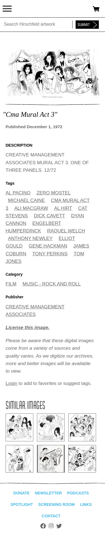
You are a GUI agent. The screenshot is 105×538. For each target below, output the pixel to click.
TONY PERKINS (49, 253)
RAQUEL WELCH (66, 231)
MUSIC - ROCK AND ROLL (51, 284)
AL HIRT (63, 208)
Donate (21, 493)
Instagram (51, 526)
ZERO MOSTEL (54, 193)
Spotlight (21, 504)
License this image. (28, 327)
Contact (51, 516)
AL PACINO (18, 193)
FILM (11, 284)
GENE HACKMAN (48, 246)
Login (11, 383)
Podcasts (78, 493)
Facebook (43, 526)
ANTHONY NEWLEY (30, 238)
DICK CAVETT (49, 215)
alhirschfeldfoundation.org (23, 9)
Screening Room (56, 504)
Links (86, 504)
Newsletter (48, 493)
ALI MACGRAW (31, 208)
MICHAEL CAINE (26, 200)
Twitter (59, 526)
